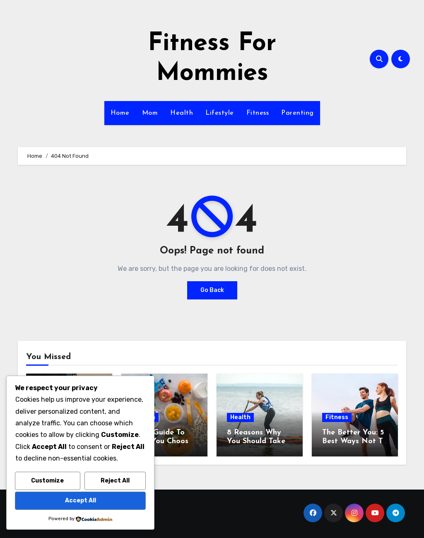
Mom (150, 113)
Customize (47, 480)
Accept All (80, 500)
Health (181, 113)
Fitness (257, 113)
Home (120, 113)
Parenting (297, 113)
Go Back (212, 290)
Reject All (115, 480)
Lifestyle (219, 113)
